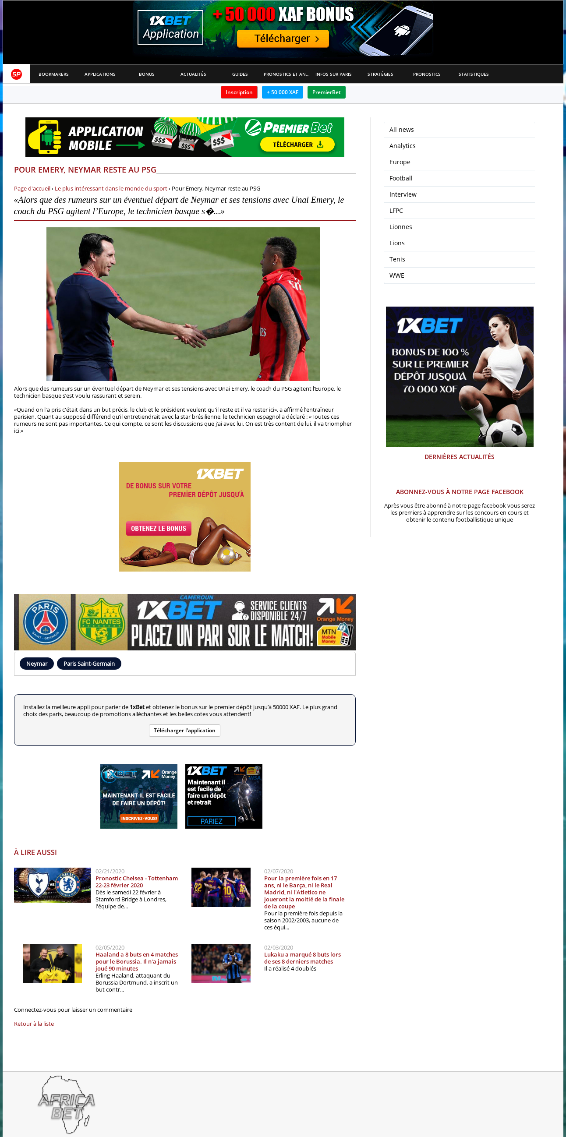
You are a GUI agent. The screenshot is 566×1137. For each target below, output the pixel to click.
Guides (240, 74)
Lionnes (400, 226)
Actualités (193, 74)
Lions (397, 243)
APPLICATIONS (100, 74)
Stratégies (380, 74)
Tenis (397, 259)
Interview (403, 194)
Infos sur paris (333, 74)
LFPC (396, 210)
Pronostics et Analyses (287, 74)
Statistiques (474, 74)
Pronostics (427, 74)
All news (401, 129)
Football (401, 178)
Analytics (402, 145)
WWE (396, 275)
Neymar (36, 663)
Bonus (147, 74)
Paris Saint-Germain (89, 663)
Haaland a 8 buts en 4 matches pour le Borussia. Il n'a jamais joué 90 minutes (137, 961)
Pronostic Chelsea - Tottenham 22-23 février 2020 (137, 881)
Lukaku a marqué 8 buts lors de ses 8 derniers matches (302, 957)
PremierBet (326, 92)
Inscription (239, 92)
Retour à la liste (34, 1024)
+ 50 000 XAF (282, 92)
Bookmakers (54, 74)
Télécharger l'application (185, 730)
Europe (399, 162)
